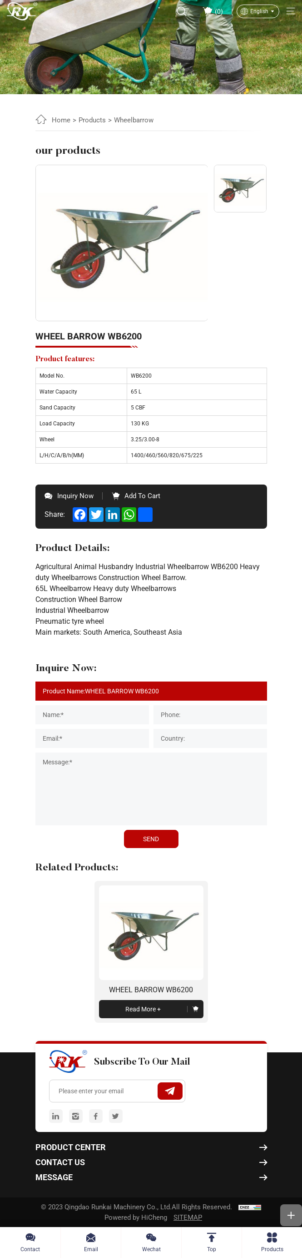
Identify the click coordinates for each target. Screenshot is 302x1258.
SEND (151, 839)
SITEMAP (187, 1217)
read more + (143, 1009)
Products (92, 120)
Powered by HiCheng (135, 1217)
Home (61, 120)
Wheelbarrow (133, 120)
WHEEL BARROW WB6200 (151, 989)
